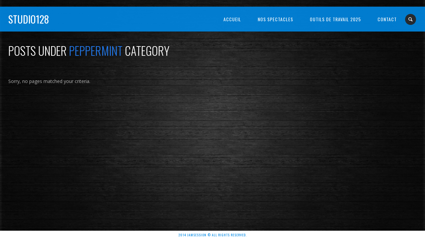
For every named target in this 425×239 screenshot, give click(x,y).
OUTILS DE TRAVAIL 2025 (335, 19)
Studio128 (28, 19)
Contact (387, 19)
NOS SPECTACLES (275, 19)
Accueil (232, 19)
